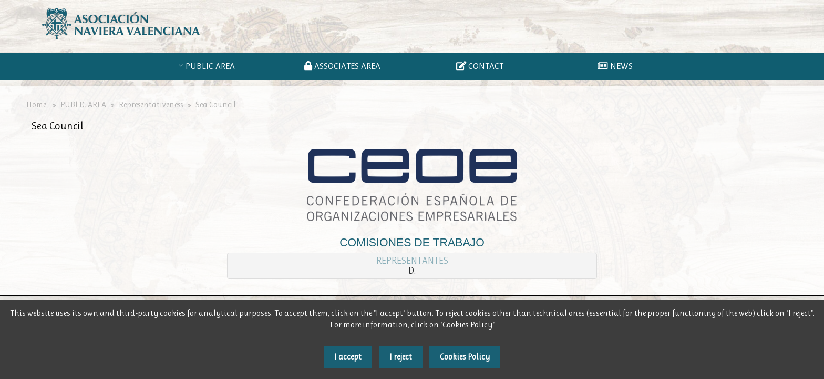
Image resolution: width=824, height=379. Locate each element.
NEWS (615, 66)
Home (36, 104)
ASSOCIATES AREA (344, 66)
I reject (400, 357)
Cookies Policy (465, 357)
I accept (348, 357)
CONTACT (479, 66)
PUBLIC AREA (212, 66)
